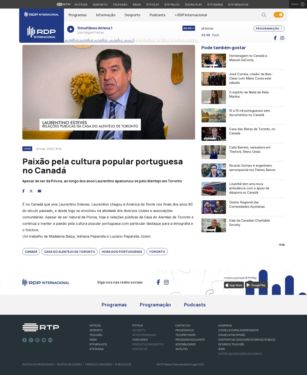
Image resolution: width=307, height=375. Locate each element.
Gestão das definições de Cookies (240, 354)
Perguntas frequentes (148, 344)
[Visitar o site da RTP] (63, 4)
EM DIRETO (138, 330)
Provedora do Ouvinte (190, 339)
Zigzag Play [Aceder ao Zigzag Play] (193, 4)
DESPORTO (96, 330)
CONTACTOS (182, 325)
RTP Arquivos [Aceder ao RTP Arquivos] (238, 4)
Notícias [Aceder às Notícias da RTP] (81, 4)
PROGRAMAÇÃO (269, 28)
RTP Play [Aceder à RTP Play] (152, 4)
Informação (105, 15)
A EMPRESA (225, 325)
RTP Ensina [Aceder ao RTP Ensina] (215, 4)
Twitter (31, 340)
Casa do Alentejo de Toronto (69, 252)
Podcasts (157, 15)
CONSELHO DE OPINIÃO (231, 335)
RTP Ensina (97, 349)
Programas (78, 15)
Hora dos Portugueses (122, 252)
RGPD (221, 349)
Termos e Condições (98, 364)
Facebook (24, 340)
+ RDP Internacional (191, 15)
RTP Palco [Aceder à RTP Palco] (172, 4)
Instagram (37, 340)
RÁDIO (93, 339)
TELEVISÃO (96, 335)
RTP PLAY (137, 325)
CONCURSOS (140, 339)
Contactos (139, 349)
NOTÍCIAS (95, 325)
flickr (50, 340)
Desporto (132, 15)
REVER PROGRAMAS (144, 335)
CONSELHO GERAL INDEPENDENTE (238, 330)
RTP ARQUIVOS (98, 344)
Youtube (44, 340)
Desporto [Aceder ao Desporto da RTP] (100, 4)
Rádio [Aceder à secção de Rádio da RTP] (137, 4)
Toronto (157, 252)
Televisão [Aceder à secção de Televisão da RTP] (120, 4)
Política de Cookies (69, 364)
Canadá (31, 252)
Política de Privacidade (38, 364)
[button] (264, 15)
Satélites (181, 349)
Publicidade (123, 364)
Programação (155, 304)
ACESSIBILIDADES (185, 344)
